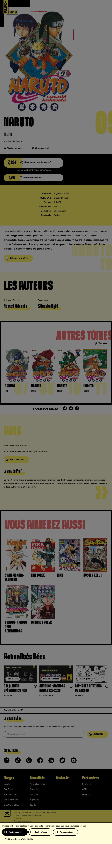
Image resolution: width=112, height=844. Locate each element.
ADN (84, 789)
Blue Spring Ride (11, 805)
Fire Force (8, 789)
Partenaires (90, 778)
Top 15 (33, 805)
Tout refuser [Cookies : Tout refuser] (41, 832)
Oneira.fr (62, 778)
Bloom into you (11, 795)
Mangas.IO (87, 795)
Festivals (34, 795)
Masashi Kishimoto (13, 141)
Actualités (37, 778)
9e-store (86, 784)
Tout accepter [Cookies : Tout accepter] (16, 832)
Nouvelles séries (37, 784)
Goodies (34, 789)
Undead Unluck (11, 800)
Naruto (7, 784)
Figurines (34, 800)
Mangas (9, 778)
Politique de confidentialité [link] (19, 839)
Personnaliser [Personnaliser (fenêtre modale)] (66, 832)
